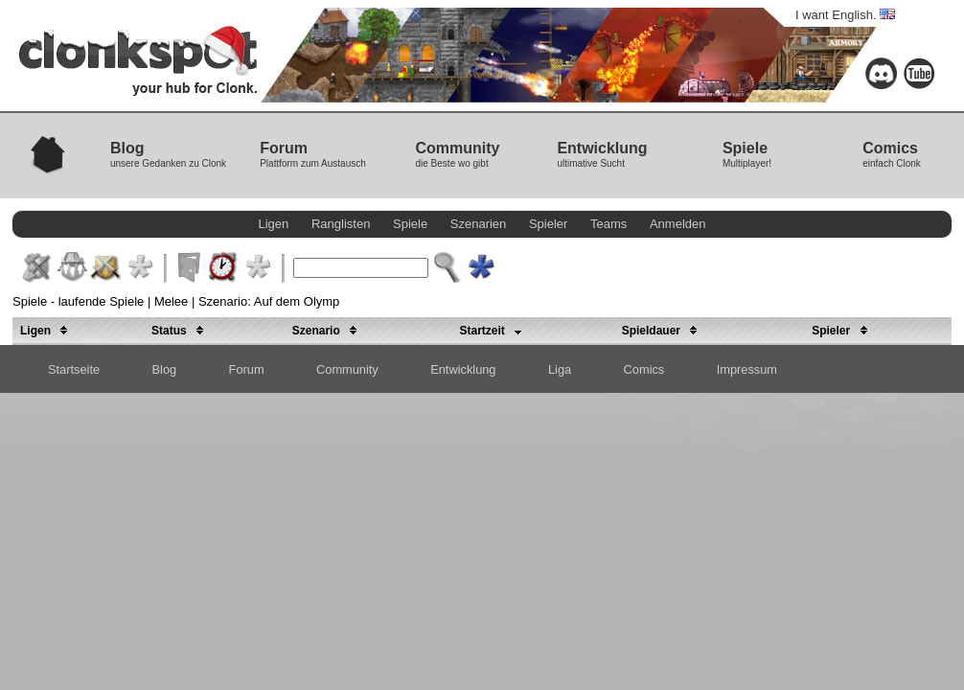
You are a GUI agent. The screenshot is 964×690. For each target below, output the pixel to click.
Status (180, 330)
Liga (559, 369)
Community (347, 369)
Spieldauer (663, 330)
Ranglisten (340, 224)
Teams (608, 224)
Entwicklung (462, 369)
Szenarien (478, 224)
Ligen (274, 224)
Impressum (747, 369)
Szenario (327, 330)
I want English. (845, 15)
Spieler (548, 224)
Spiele (410, 224)
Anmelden (678, 224)
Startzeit (494, 330)
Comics (644, 369)
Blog (164, 369)
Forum (246, 369)
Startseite (74, 369)
